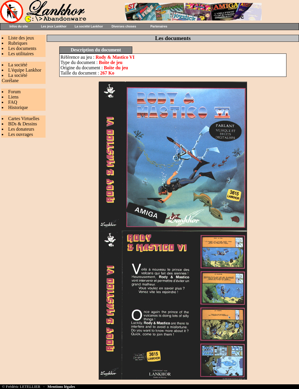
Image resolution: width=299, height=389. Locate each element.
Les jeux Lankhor (54, 26)
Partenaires (158, 26)
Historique (18, 107)
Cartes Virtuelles (23, 118)
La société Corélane (14, 78)
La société (17, 64)
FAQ (12, 102)
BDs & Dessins (22, 123)
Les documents (22, 48)
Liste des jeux (21, 37)
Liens (13, 96)
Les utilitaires (21, 53)
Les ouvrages (20, 134)
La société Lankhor (88, 26)
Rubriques (17, 43)
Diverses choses (124, 26)
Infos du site (19, 26)
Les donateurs (21, 129)
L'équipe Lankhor (24, 70)
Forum (14, 91)
